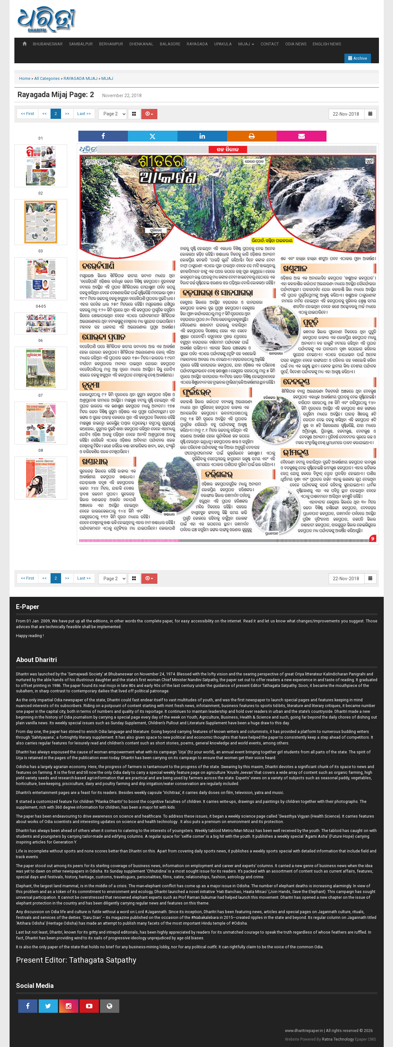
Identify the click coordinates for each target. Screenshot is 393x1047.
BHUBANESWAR (48, 44)
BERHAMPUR (111, 44)
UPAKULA (223, 44)
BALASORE (170, 44)
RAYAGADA (197, 44)
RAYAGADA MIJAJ (81, 78)
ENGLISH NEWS (327, 44)
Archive (357, 58)
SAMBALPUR (81, 44)
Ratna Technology (338, 1039)
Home (24, 78)
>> (67, 113)
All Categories (47, 78)
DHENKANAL (141, 44)
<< (44, 113)
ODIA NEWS (295, 44)
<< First (27, 113)
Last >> (84, 113)
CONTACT (270, 44)
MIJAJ (246, 44)
